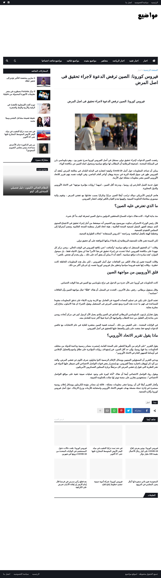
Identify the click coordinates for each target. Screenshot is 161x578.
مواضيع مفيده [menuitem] (90, 60)
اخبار (140, 70)
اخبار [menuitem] (145, 60)
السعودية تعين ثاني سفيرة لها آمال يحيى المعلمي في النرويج (143, 483)
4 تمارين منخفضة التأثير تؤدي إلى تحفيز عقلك (20, 79)
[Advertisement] (60, 31)
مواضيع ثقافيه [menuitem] (73, 60)
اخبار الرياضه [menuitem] (119, 60)
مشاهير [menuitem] (104, 60)
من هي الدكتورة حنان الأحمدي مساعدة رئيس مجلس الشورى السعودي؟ (22, 148)
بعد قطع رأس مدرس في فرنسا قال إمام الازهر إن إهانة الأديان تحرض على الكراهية (71, 484)
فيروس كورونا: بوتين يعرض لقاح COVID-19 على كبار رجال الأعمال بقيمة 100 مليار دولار (143, 451)
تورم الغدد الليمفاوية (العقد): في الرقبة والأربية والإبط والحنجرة (21, 106)
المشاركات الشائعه (39, 71)
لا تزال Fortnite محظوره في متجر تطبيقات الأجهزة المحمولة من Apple (19, 92)
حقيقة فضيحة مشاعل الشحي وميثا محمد (20, 119)
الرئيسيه (154, 2)
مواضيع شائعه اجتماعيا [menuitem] (52, 60)
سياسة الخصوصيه (141, 2)
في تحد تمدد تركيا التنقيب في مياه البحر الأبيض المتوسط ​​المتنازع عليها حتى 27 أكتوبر (107, 451)
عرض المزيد (59, 419)
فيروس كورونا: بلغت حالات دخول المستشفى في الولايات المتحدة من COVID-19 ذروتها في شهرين (71, 451)
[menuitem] (154, 61)
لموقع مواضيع (131, 574)
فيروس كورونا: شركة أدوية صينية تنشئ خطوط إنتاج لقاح (108, 483)
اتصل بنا (128, 2)
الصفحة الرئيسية (151, 70)
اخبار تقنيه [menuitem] (134, 60)
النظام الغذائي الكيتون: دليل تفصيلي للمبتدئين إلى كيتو (29, 189)
